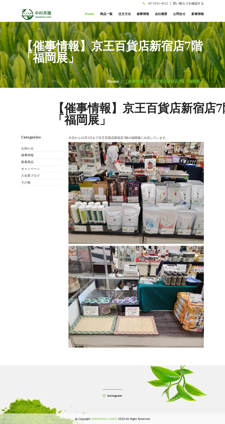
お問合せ (179, 14)
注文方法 (124, 14)
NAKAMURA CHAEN (104, 419)
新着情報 (197, 14)
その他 (26, 182)
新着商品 (27, 162)
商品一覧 (106, 14)
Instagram (112, 396)
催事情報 (143, 14)
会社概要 (161, 14)
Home (89, 14)
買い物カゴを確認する (188, 3)
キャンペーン (30, 169)
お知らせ (27, 148)
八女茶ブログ (30, 175)
